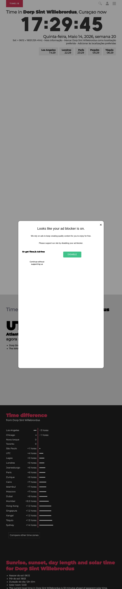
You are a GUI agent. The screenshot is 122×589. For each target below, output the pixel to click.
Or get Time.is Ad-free (33, 252)
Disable (72, 254)
